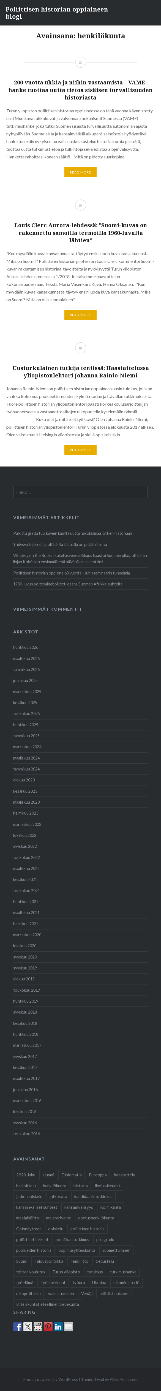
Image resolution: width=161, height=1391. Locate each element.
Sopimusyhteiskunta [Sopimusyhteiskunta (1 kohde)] (77, 1250)
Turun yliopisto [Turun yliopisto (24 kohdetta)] (66, 1271)
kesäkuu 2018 (25, 1023)
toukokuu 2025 (26, 713)
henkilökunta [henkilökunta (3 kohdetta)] (54, 1185)
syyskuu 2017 (25, 1056)
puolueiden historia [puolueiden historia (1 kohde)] (33, 1250)
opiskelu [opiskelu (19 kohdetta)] (55, 1228)
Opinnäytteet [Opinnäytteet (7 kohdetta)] (28, 1228)
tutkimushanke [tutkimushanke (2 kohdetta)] (123, 1271)
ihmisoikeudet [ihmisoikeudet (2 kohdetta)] (107, 1185)
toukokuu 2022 (26, 857)
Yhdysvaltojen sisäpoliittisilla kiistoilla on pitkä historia (60, 544)
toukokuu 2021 (26, 890)
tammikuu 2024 (26, 769)
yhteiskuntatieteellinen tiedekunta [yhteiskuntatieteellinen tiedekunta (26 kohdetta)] (47, 1304)
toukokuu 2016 (26, 1133)
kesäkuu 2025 (25, 702)
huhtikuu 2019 (25, 1001)
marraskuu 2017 (27, 1045)
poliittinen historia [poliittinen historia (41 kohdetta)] (87, 1228)
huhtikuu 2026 (25, 647)
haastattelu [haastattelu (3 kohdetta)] (124, 1174)
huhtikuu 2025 (25, 724)
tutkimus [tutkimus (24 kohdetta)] (95, 1271)
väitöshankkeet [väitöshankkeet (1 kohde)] (115, 1293)
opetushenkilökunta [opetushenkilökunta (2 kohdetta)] (96, 1217)
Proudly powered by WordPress (50, 1379)
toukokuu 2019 (26, 990)
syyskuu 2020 (25, 957)
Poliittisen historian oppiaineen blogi (57, 12)
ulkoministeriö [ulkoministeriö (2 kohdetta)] (126, 1282)
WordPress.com (123, 1379)
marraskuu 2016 (27, 1100)
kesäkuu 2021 (25, 879)
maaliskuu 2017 (26, 1078)
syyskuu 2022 (25, 846)
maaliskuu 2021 (26, 912)
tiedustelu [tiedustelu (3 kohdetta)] (104, 1261)
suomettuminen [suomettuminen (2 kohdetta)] (116, 1250)
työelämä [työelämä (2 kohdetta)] (24, 1282)
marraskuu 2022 (27, 824)
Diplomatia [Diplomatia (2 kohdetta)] (71, 1174)
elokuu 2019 (24, 979)
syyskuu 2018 (25, 1012)
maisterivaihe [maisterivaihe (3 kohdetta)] (58, 1217)
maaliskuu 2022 (26, 868)
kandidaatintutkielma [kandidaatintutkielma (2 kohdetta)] (93, 1196)
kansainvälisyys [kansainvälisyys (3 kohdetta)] (78, 1207)
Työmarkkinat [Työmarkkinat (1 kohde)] (53, 1282)
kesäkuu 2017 (25, 1067)
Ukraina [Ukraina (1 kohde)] (99, 1282)
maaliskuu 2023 (26, 802)
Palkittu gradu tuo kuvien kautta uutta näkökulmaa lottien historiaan (72, 533)
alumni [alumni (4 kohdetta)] (48, 1174)
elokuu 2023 (24, 780)
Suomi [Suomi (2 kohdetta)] (21, 1261)
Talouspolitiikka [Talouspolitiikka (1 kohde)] (48, 1261)
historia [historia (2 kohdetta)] (80, 1185)
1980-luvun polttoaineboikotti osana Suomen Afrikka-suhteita (67, 584)
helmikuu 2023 (25, 813)
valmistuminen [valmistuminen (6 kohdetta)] (61, 1293)
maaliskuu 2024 (26, 758)
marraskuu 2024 (27, 746)
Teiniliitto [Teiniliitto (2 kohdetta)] (79, 1261)
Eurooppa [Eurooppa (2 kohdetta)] (98, 1174)
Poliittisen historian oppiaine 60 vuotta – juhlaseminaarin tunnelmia (71, 573)
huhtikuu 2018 (25, 1034)
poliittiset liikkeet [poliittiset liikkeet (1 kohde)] (32, 1239)
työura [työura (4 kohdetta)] (79, 1282)
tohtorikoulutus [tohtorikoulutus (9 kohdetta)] (30, 1271)
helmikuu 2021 (25, 923)
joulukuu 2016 (25, 1089)
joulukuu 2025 (25, 680)
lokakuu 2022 (24, 835)
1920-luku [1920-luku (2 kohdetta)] (25, 1174)
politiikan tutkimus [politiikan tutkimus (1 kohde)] (72, 1239)
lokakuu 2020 (24, 945)
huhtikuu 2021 (25, 901)
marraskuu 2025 (27, 691)
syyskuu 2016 (25, 1122)
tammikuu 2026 (26, 669)
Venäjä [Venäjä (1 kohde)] (87, 1293)
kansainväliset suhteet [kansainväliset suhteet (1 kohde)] (36, 1207)
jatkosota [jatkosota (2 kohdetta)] (58, 1196)
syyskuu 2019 (25, 968)
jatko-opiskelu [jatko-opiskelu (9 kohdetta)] (29, 1196)
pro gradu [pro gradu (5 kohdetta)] (105, 1239)
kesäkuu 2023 (25, 791)
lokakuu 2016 (24, 1111)
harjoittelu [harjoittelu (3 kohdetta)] (26, 1185)
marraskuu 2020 (27, 934)
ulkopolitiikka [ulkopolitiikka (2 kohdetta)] (28, 1293)
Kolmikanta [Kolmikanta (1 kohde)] (110, 1207)
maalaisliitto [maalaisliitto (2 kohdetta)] (27, 1217)
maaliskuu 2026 (26, 658)
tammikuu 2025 (26, 735)
